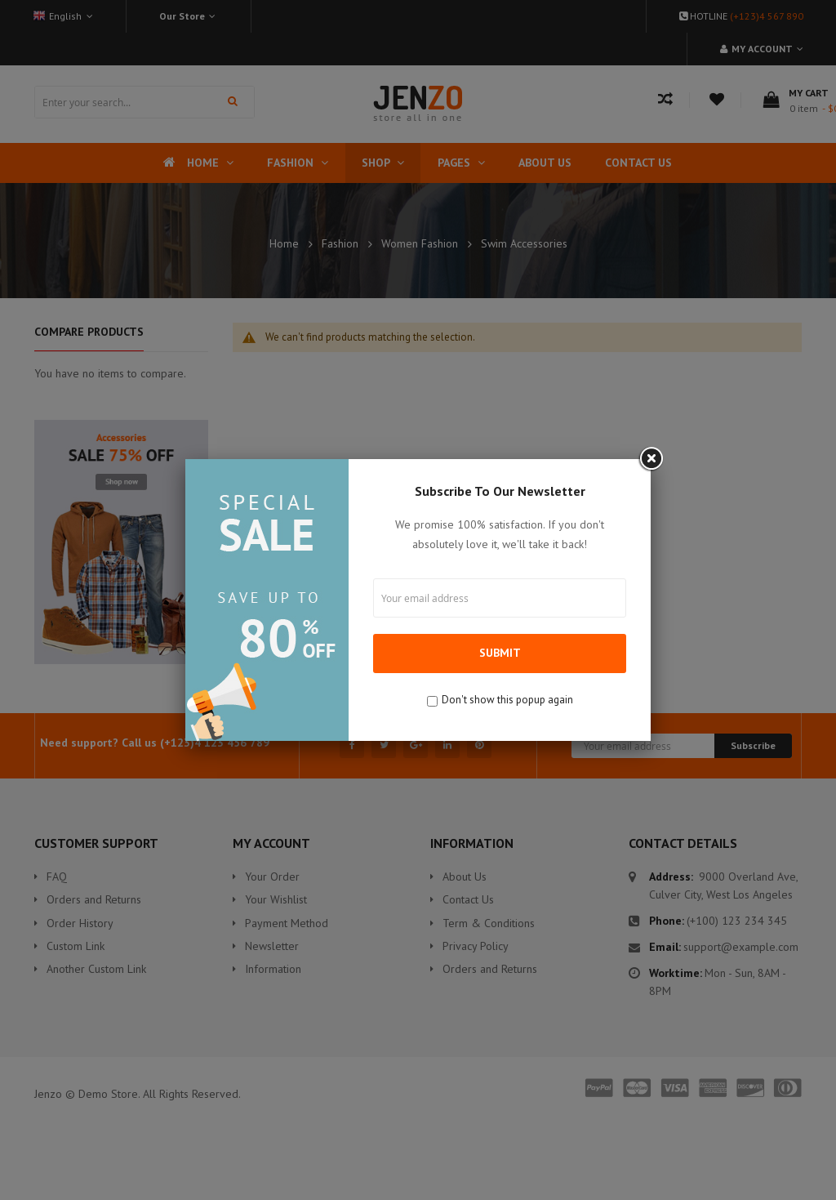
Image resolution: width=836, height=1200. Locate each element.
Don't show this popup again (507, 700)
